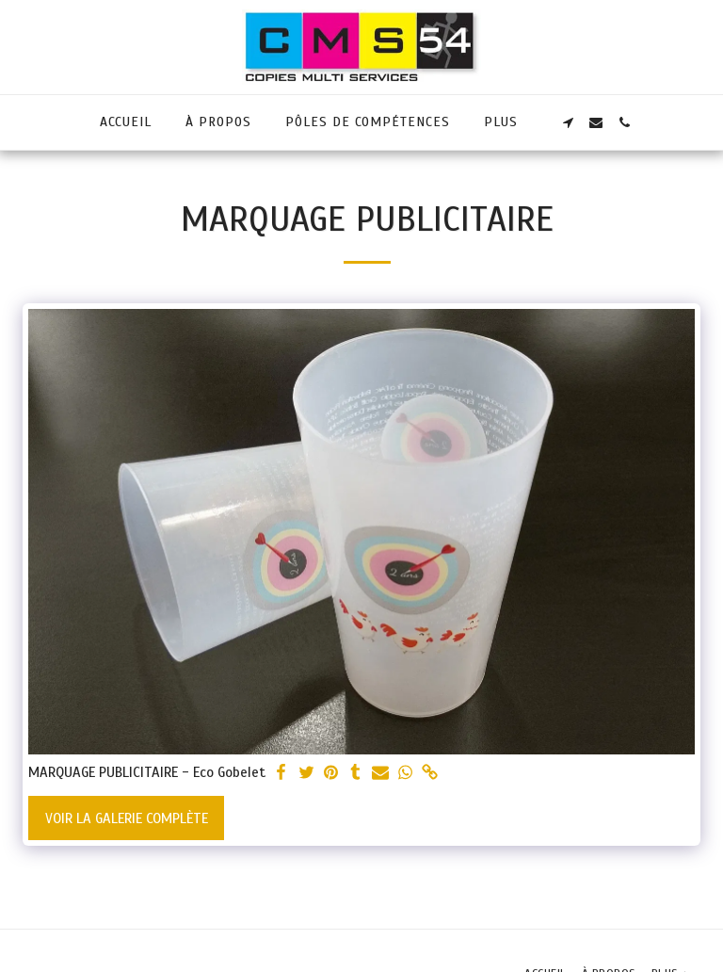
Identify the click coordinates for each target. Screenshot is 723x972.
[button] (567, 122)
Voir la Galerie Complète (126, 818)
